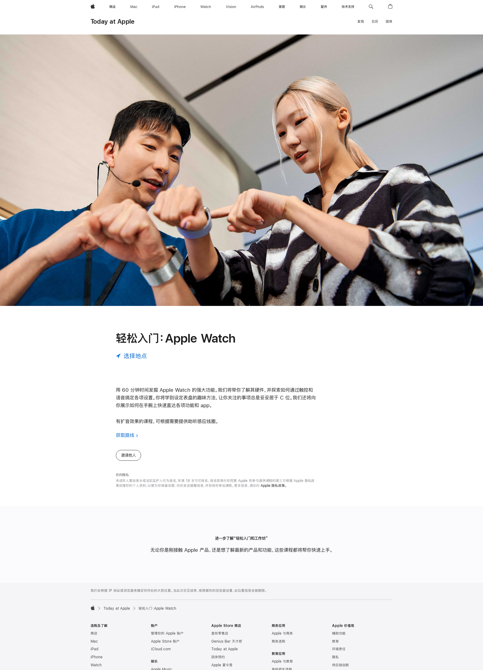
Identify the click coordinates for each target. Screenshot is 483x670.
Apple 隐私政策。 (274, 485)
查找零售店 (219, 633)
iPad (94, 649)
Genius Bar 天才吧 (226, 641)
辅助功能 (339, 633)
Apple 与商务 (282, 633)
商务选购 (278, 641)
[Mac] (134, 7)
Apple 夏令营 (222, 665)
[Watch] (205, 7)
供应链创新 (340, 665)
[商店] (112, 7)
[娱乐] (303, 7)
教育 (335, 641)
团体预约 (218, 657)
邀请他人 (128, 455)
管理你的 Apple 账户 (167, 633)
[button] (371, 7)
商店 (94, 633)
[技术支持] (348, 7)
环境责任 (339, 649)
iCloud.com (161, 649)
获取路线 (125, 435)
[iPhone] (180, 7)
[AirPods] (257, 7)
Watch (96, 665)
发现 (360, 21)
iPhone (97, 657)
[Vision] (231, 7)
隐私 (335, 657)
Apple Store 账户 (165, 641)
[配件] (324, 7)
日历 (374, 21)
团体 (389, 21)
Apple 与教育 (282, 661)
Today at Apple (112, 21)
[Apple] (92, 7)
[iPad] (155, 7)
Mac (94, 641)
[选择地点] (131, 355)
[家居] (281, 7)
